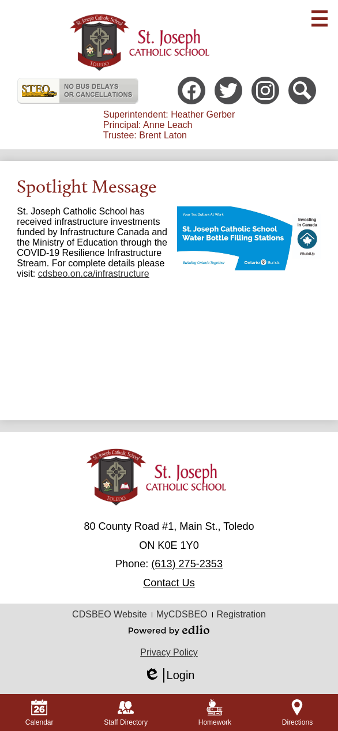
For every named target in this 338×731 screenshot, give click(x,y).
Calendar (39, 712)
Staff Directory (126, 712)
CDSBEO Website (109, 614)
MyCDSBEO (182, 614)
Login (169, 675)
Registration (241, 614)
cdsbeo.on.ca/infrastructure (93, 273)
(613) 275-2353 (187, 564)
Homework (214, 712)
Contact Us (168, 583)
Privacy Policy (169, 652)
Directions (297, 712)
